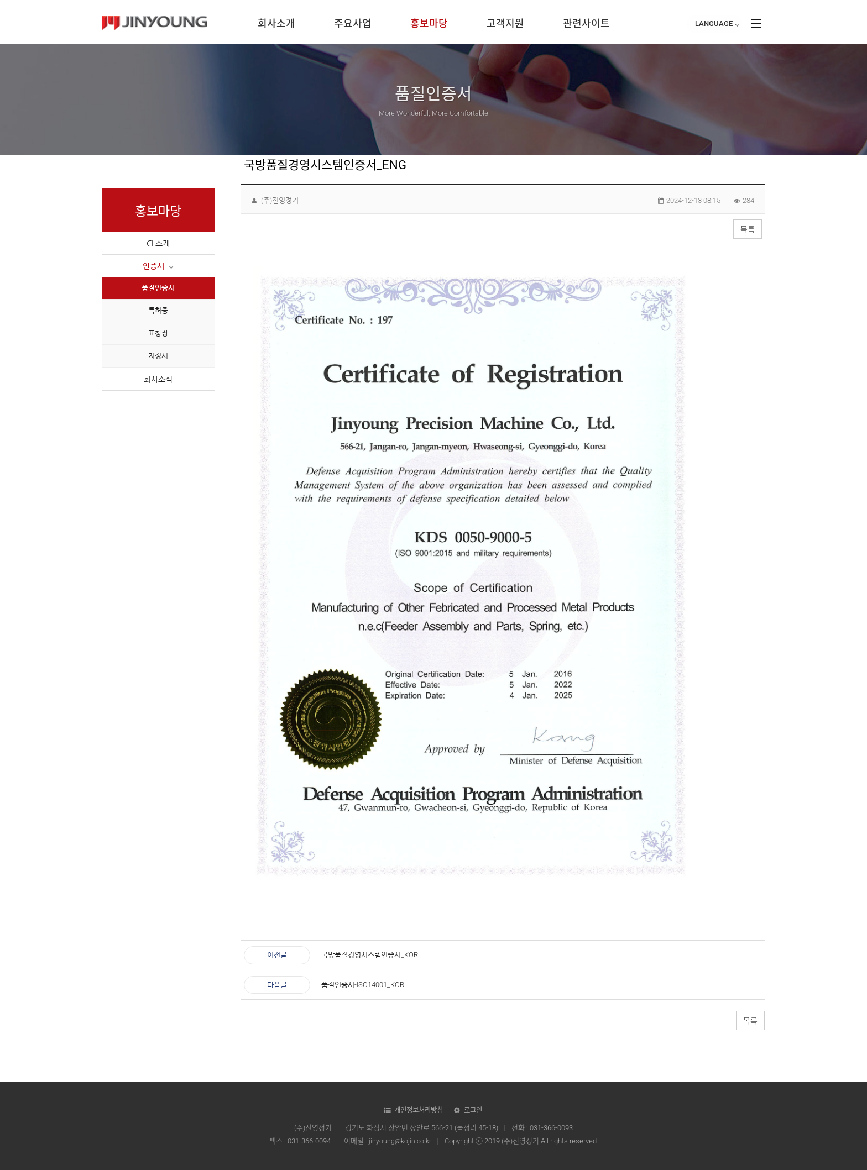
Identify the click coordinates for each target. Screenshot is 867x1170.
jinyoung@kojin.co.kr (400, 1141)
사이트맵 (756, 23)
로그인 (476, 1110)
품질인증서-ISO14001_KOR (362, 984)
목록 (747, 229)
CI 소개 (158, 243)
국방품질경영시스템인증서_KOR (369, 955)
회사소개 (276, 23)
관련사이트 (586, 23)
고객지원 (505, 23)
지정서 (158, 355)
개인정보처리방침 (419, 1110)
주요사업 (353, 23)
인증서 (158, 266)
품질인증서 (158, 288)
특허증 (158, 310)
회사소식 (158, 379)
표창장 (158, 333)
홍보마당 (429, 23)
